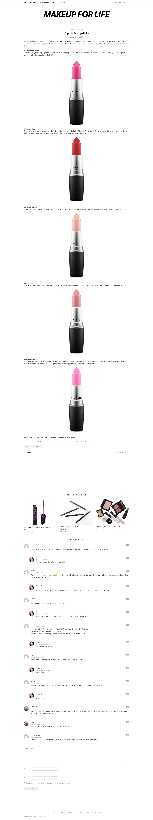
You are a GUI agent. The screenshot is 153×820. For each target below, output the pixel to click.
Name (26, 769)
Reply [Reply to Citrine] (127, 707)
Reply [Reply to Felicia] (127, 598)
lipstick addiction (40, 42)
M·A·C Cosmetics (36, 446)
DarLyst (34, 722)
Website (26, 778)
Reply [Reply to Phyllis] (127, 557)
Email (26, 773)
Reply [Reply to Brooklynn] (127, 735)
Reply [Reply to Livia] (127, 655)
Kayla (33, 625)
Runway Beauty (45, 2)
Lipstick (27, 446)
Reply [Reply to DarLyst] (127, 722)
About (54, 812)
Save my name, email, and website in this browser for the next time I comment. (48, 783)
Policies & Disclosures (93, 812)
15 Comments (27, 452)
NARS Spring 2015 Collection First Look (108, 527)
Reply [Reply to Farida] (127, 681)
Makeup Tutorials (30, 2)
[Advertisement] (76, 469)
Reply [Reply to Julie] (127, 570)
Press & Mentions (75, 812)
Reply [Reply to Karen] (127, 544)
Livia (33, 655)
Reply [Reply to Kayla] (127, 624)
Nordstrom (80, 442)
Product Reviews (59, 2)
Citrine (34, 707)
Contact (63, 812)
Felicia (33, 599)
